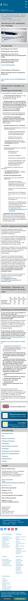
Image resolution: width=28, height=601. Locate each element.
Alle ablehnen (7, 598)
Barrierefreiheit (20, 522)
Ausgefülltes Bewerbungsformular (12, 346)
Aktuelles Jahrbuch (5, 540)
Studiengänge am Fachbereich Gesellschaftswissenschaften (13, 16)
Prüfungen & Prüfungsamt (8, 441)
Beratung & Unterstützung (8, 438)
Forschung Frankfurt (6, 543)
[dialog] (14, 596)
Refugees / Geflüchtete (20, 545)
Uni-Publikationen (5, 539)
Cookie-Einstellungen (6, 523)
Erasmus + (18, 547)
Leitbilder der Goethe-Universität (6, 585)
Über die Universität (6, 576)
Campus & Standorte (6, 582)
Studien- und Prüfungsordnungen (19, 571)
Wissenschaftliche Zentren (7, 560)
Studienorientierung (19, 560)
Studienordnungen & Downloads (10, 446)
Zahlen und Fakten (5, 547)
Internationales (5, 443)
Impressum (4, 522)
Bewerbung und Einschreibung (19, 562)
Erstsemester (5, 456)
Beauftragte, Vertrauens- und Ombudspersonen (6, 589)
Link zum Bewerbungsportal (8, 65)
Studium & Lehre (19, 556)
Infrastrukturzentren (5, 564)
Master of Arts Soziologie (6, 18)
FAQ (3, 436)
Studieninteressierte (7, 458)
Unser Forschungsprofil (6, 561)
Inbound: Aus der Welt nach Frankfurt (21, 537)
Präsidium (4, 578)
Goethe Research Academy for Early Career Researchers (21, 552)
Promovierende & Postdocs (7, 565)
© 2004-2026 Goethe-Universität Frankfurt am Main (11, 520)
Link (13, 220)
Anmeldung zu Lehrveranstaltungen (10, 451)
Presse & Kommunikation (7, 534)
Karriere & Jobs (5, 544)
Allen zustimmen (20, 598)
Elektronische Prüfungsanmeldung (10, 453)
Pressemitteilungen (5, 536)
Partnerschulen (18, 573)
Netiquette (14, 523)
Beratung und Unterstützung (18, 569)
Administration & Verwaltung (5, 581)
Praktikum (4, 461)
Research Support (5, 559)
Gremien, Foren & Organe (7, 586)
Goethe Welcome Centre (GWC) (20, 544)
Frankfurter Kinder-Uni (6, 545)
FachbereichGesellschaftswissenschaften (9, 10)
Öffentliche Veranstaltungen (7, 538)
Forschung (4, 556)
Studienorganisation (19, 564)
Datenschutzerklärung (12, 522)
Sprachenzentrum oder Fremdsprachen (20, 549)
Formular (8, 123)
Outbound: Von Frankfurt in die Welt (21, 540)
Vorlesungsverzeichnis (7, 433)
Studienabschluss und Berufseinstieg (20, 566)
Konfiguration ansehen (6, 595)
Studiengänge (5, 448)
